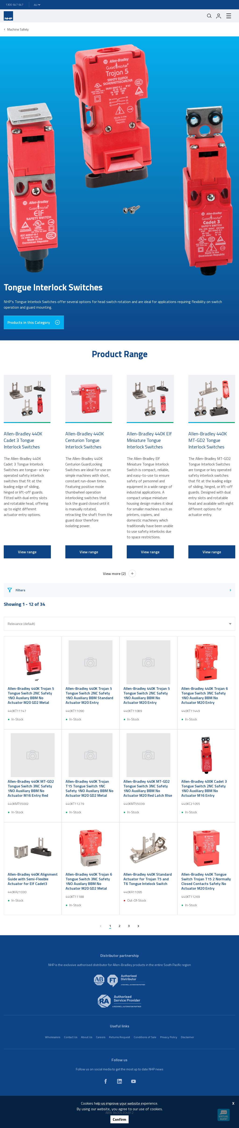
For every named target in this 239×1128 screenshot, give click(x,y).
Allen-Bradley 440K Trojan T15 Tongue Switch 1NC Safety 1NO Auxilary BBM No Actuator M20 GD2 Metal (89, 788)
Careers (100, 1037)
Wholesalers (52, 1037)
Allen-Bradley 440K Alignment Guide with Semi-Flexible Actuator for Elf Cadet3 (33, 879)
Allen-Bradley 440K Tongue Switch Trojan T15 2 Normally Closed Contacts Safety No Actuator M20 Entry (206, 881)
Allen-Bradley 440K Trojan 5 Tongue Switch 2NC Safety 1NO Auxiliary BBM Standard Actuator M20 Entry (89, 695)
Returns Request (119, 1037)
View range (27, 552)
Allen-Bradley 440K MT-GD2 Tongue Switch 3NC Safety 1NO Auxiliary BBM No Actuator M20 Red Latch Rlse (147, 788)
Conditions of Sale (145, 1037)
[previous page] (100, 926)
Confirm (119, 1119)
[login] (218, 15)
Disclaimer (187, 1037)
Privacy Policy (168, 1037)
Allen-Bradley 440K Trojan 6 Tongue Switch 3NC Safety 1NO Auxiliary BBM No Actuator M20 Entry (204, 695)
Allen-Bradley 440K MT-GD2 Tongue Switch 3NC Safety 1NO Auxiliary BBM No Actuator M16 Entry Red (31, 788)
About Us (86, 1037)
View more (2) (119, 574)
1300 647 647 (14, 4)
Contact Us (70, 1037)
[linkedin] (119, 1081)
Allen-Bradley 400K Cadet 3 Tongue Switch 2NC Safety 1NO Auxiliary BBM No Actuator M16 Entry (204, 788)
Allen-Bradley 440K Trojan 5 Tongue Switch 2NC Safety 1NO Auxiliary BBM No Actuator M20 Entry (146, 695)
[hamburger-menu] (228, 15)
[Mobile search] (209, 15)
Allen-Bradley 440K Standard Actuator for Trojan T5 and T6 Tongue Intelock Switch (147, 879)
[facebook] (105, 1081)
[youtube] (133, 1081)
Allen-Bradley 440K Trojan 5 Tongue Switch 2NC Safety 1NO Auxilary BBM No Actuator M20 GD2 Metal (31, 695)
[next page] (138, 926)
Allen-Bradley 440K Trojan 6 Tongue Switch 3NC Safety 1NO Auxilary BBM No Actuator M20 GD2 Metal (89, 881)
